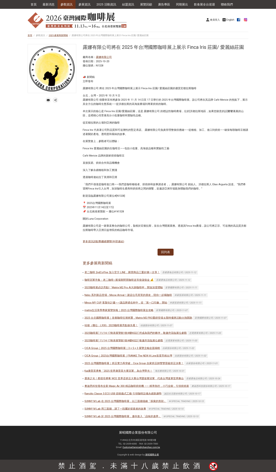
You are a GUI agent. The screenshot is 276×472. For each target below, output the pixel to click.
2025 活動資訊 (106, 4)
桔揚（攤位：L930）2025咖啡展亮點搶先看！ (111, 325)
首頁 (34, 4)
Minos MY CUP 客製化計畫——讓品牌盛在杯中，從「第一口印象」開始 (125, 302)
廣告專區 (164, 4)
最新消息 (49, 4)
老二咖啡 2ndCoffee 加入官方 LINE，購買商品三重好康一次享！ (122, 272)
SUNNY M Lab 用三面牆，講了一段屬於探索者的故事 (115, 408)
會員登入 (215, 19)
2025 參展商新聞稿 (58, 35)
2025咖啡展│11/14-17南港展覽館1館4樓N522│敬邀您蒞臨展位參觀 (123, 340)
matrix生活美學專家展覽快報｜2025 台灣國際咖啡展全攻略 (118, 310)
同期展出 (182, 4)
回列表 (165, 252)
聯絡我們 (227, 4)
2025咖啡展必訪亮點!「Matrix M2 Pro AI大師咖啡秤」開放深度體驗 (123, 287)
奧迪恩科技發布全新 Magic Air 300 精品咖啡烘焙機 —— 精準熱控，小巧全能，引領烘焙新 (136, 386)
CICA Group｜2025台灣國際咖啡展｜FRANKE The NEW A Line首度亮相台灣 (128, 355)
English (230, 19)
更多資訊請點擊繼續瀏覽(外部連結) (103, 241)
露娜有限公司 (104, 57)
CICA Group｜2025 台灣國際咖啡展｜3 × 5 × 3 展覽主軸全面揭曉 (122, 348)
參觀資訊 (67, 4)
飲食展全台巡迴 (204, 4)
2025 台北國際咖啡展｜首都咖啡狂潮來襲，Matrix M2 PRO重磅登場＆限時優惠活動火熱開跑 (138, 317)
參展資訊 (84, 4)
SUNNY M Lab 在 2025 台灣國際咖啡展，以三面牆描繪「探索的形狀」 (125, 401)
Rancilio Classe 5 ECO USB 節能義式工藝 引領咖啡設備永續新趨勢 (123, 393)
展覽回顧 (146, 4)
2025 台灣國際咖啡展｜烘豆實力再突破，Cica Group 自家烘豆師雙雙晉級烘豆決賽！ (134, 363)
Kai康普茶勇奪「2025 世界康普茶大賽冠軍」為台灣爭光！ (118, 370)
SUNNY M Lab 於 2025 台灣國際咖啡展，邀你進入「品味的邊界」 (122, 416)
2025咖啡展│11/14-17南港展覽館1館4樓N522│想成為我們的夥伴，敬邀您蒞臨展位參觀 (135, 333)
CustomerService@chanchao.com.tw (141, 447)
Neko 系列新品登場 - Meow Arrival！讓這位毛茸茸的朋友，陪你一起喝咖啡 (128, 295)
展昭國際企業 (152, 454)
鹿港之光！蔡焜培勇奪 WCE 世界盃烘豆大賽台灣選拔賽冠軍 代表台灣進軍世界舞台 (134, 378)
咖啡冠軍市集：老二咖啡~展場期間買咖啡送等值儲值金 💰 (119, 279)
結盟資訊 (128, 4)
